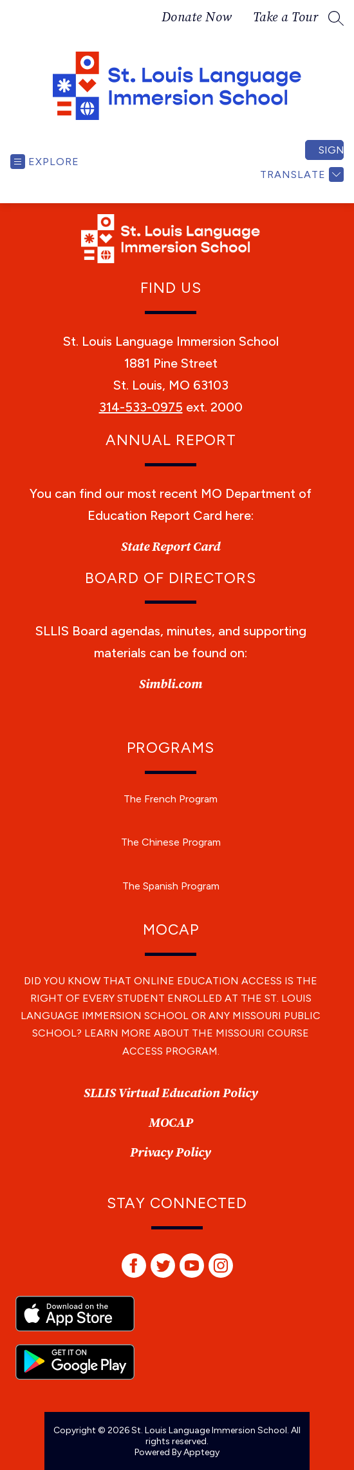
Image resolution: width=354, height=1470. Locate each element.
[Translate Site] (300, 174)
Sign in (331, 150)
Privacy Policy (170, 1153)
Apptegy (201, 1452)
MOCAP (171, 1123)
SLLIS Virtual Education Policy (171, 1094)
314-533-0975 (141, 407)
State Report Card (170, 547)
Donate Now (197, 18)
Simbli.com (170, 685)
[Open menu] (44, 162)
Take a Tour (286, 18)
